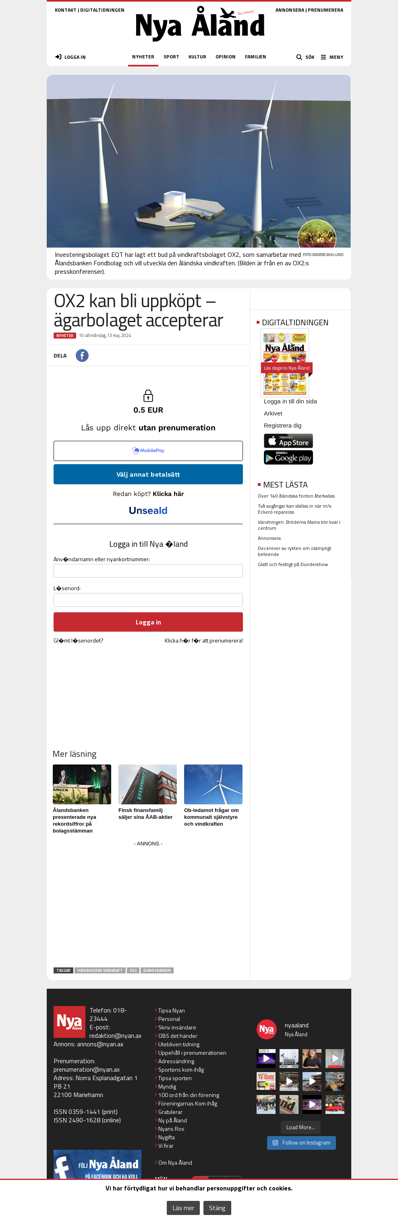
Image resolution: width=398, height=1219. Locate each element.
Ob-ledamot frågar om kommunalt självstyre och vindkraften (211, 817)
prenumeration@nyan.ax (87, 1069)
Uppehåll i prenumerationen (192, 1052)
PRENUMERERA (325, 10)
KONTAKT (66, 10)
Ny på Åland (172, 1120)
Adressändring (176, 1061)
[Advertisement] (148, 905)
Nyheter (64, 335)
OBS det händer (177, 1035)
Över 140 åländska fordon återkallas (296, 496)
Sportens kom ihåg (181, 1069)
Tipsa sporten (175, 1078)
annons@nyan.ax (100, 1044)
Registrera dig (282, 425)
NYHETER (143, 56)
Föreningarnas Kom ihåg (187, 1103)
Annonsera (269, 538)
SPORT (171, 56)
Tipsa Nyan (171, 1010)
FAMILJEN (255, 56)
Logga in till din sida (290, 401)
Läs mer (183, 1208)
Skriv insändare (177, 1027)
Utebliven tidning (178, 1044)
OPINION (226, 56)
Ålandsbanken (157, 970)
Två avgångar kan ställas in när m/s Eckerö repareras (294, 509)
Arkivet (273, 413)
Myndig (167, 1086)
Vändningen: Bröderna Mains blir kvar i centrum (299, 525)
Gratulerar (170, 1111)
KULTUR (197, 56)
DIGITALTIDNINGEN (102, 10)
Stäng (217, 1208)
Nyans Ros (171, 1128)
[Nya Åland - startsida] (200, 44)
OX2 (133, 970)
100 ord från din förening (188, 1095)
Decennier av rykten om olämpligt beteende (294, 551)
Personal (169, 1018)
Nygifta (166, 1137)
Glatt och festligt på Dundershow (293, 564)
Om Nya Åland (175, 1162)
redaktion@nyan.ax (115, 1035)
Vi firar (166, 1145)
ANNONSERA (290, 10)
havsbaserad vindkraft (100, 970)
